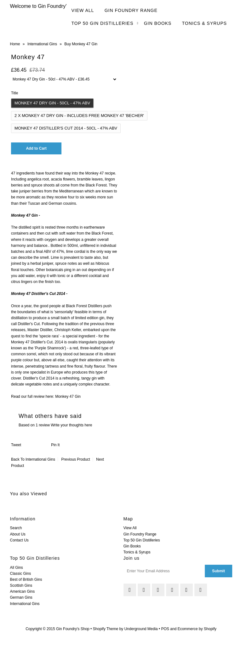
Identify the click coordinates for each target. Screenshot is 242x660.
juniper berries (31, 191)
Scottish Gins (21, 585)
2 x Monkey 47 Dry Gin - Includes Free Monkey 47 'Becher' (79, 115)
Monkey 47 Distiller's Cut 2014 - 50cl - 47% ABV (65, 128)
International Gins (42, 44)
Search (16, 528)
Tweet (16, 445)
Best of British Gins (26, 579)
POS (165, 629)
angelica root (38, 179)
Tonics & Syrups (204, 23)
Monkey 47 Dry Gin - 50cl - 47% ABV (52, 103)
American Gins (22, 591)
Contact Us (19, 540)
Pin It (55, 445)
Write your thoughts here (71, 425)
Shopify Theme (105, 629)
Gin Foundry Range (131, 10)
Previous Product (75, 459)
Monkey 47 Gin (68, 396)
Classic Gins (20, 573)
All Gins (16, 567)
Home (15, 44)
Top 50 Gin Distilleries (103, 23)
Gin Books (158, 23)
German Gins (21, 597)
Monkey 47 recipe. (100, 173)
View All (83, 10)
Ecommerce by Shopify (196, 629)
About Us (18, 534)
